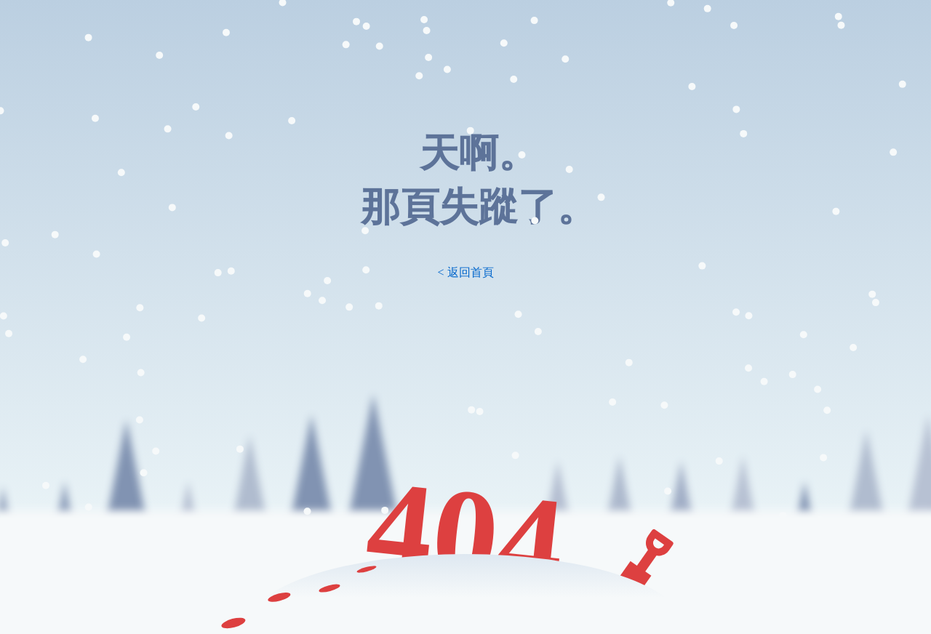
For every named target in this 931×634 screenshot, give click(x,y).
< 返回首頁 (465, 272)
